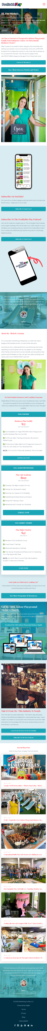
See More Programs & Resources (23, 596)
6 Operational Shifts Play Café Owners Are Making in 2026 (23, 854)
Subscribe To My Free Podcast (23, 737)
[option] (23, 310)
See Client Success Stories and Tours (23, 70)
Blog (23, 1017)
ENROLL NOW (23, 512)
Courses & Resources (23, 62)
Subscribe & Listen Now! (23, 209)
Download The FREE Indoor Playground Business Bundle (23, 625)
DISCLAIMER (23, 1021)
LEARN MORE (23, 568)
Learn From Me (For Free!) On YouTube (23, 731)
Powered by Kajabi (23, 1005)
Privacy (23, 1013)
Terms (23, 1009)
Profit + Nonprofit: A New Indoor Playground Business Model (24, 820)
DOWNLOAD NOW (23, 458)
